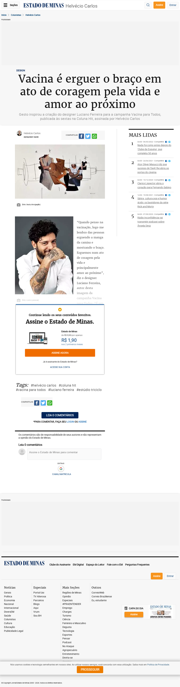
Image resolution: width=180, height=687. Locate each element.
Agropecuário (69, 650)
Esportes (67, 634)
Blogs (36, 604)
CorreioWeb (98, 592)
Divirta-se (67, 657)
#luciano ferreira (61, 389)
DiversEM (9, 611)
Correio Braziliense (102, 596)
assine (82, 421)
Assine (159, 5)
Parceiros (38, 600)
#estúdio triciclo (89, 389)
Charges (67, 611)
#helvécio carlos (43, 385)
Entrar (172, 5)
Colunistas (16, 15)
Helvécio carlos (32, 15)
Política (8, 596)
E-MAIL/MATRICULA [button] (61, 474)
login (71, 421)
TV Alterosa (39, 596)
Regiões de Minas (71, 592)
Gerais (7, 592)
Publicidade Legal (13, 631)
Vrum (36, 611)
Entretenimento (70, 654)
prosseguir (90, 669)
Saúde (7, 615)
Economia (9, 600)
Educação (9, 627)
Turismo (66, 615)
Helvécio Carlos (81, 6)
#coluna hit (67, 385)
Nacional (9, 604)
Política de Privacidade (158, 664)
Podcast (67, 642)
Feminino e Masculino (74, 623)
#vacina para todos (31, 389)
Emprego (67, 607)
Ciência (66, 619)
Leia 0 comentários (60, 415)
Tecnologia (68, 631)
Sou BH (37, 615)
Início (4, 15)
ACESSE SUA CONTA (60, 367)
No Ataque (68, 646)
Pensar (66, 638)
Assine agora (60, 352)
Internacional (11, 607)
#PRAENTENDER (71, 604)
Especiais (67, 600)
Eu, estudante (99, 600)
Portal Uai (38, 592)
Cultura (8, 623)
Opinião (66, 596)
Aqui (35, 607)
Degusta (67, 627)
